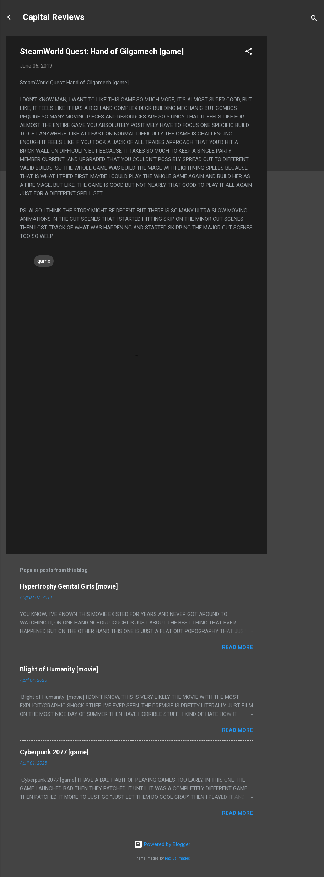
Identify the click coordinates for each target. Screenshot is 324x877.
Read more (237, 647)
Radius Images (177, 858)
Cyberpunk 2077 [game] (54, 752)
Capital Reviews (54, 17)
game (43, 261)
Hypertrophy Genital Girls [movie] (69, 586)
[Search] (314, 19)
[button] (248, 52)
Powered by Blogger (162, 844)
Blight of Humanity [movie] (59, 669)
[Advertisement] (295, 143)
